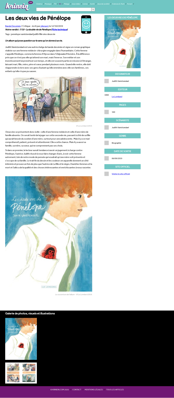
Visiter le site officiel (121, 173)
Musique (48, 4)
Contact (76, 389)
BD (60, 4)
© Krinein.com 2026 (59, 389)
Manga (66, 4)
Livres (85, 4)
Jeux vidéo (76, 4)
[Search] (63, 9)
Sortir (92, 4)
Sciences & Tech (118, 4)
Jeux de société (103, 4)
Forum (129, 4)
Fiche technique (59, 29)
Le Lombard (117, 96)
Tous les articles (115, 389)
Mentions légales (94, 389)
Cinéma (39, 4)
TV (55, 4)
